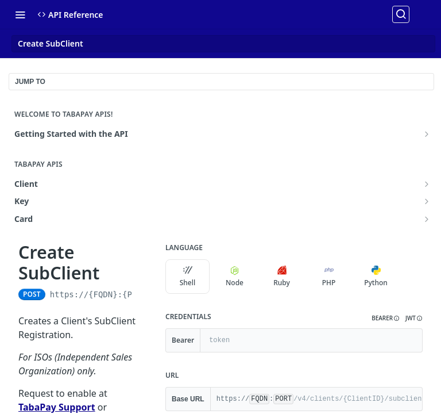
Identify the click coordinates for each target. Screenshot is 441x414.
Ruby (281, 277)
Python (376, 277)
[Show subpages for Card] (426, 219)
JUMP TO (30, 82)
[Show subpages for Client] (426, 184)
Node (234, 277)
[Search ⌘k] (400, 14)
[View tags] (108, 273)
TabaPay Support (56, 407)
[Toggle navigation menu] (20, 14)
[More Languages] (409, 276)
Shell (188, 277)
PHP (329, 277)
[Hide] (413, 340)
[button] (386, 318)
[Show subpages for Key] (426, 201)
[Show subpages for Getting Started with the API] (426, 134)
